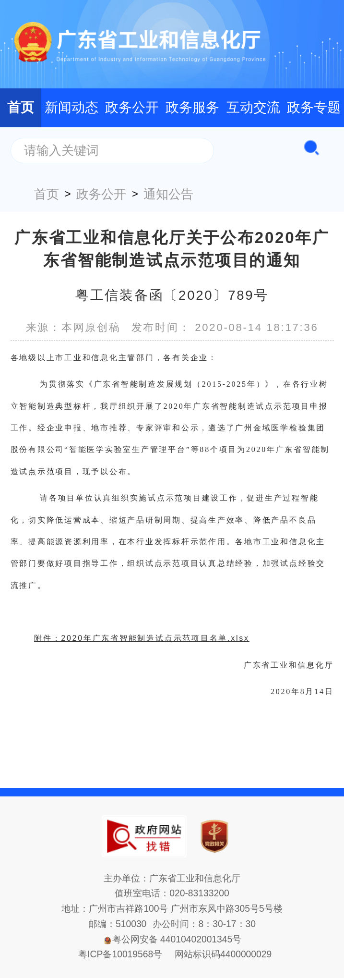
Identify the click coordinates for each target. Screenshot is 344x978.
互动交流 (253, 107)
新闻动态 (71, 107)
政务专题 (314, 107)
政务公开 (132, 107)
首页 (20, 107)
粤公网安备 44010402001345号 (172, 939)
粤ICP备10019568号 (120, 954)
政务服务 (192, 107)
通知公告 (168, 194)
